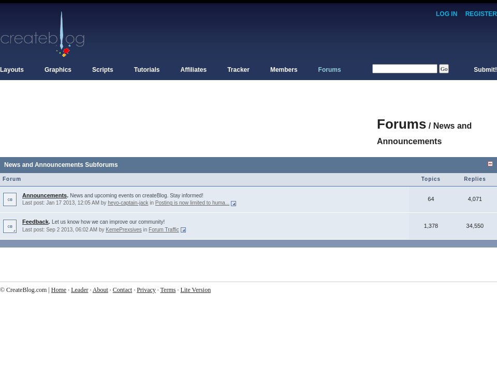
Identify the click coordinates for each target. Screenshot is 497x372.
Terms (168, 289)
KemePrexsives (123, 230)
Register (481, 14)
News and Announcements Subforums (61, 164)
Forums (329, 69)
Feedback (35, 222)
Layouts (12, 69)
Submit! (485, 69)
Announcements (44, 195)
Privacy (146, 289)
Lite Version (195, 289)
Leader (79, 289)
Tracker (238, 69)
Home (58, 289)
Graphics (58, 69)
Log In (446, 14)
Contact (122, 289)
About (100, 289)
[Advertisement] (188, 119)
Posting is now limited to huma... (192, 203)
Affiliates (194, 69)
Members (284, 69)
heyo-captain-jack (128, 203)
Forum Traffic (164, 230)
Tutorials (147, 69)
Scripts (102, 69)
